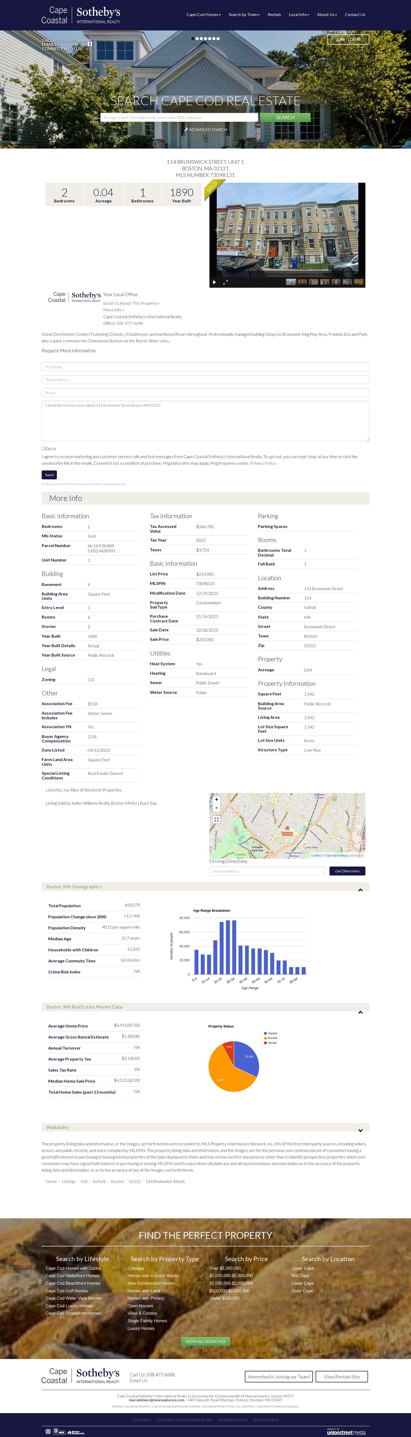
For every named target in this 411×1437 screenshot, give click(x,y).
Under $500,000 (224, 1298)
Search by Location (328, 1258)
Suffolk (99, 1181)
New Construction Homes (151, 1283)
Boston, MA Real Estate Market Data (84, 1007)
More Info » (114, 309)
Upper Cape (302, 1268)
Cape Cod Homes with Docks (73, 1268)
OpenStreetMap (337, 855)
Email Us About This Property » (131, 303)
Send (49, 475)
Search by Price (246, 1258)
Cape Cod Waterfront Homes (73, 1275)
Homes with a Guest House (153, 1275)
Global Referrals (233, 1419)
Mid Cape (300, 1275)
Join (340, 39)
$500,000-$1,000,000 (229, 1291)
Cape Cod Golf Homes (67, 1291)
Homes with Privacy (146, 1298)
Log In (354, 39)
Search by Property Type (165, 1258)
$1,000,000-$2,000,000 (231, 1283)
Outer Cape (302, 1291)
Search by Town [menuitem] (244, 14)
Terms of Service (113, 484)
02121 (135, 1181)
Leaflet (316, 855)
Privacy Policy (263, 462)
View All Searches (206, 1341)
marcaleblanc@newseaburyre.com (157, 1400)
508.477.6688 (73, 40)
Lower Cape (302, 1283)
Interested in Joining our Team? (279, 1377)
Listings (69, 1181)
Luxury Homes (141, 1328)
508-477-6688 (129, 323)
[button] (285, 117)
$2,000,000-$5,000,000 (231, 1275)
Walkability (57, 1127)
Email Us (51, 44)
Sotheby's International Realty (184, 1419)
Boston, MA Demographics (74, 886)
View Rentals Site (342, 1377)
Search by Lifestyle (82, 1258)
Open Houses (140, 1306)
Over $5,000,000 (225, 1268)
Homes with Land (144, 1291)
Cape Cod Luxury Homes (69, 1306)
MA (84, 1181)
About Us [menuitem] (327, 14)
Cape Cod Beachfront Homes (73, 1283)
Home (51, 1181)
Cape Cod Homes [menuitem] (204, 14)
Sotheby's (141, 1419)
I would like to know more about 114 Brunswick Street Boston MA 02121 (205, 421)
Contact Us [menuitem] (355, 14)
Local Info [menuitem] (299, 14)
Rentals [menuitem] (274, 14)
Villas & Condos (142, 1313)
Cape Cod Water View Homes (73, 1298)
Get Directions (347, 871)
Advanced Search (208, 129)
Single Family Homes (147, 1321)
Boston (117, 1181)
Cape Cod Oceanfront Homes (73, 1313)
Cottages (136, 1268)
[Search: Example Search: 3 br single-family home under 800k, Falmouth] (179, 117)
